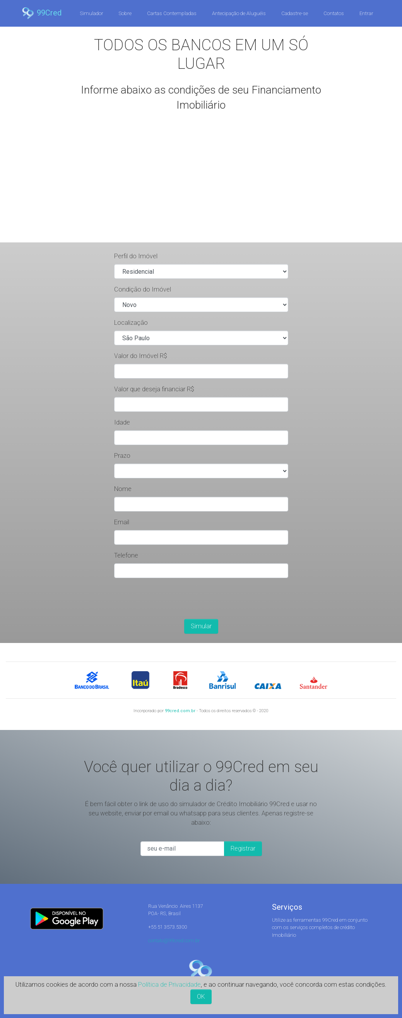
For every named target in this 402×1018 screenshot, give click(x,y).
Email (121, 522)
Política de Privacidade (169, 984)
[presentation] (173, 599)
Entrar (366, 13)
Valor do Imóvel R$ (140, 356)
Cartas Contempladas (172, 13)
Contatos (333, 13)
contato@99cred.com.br (174, 940)
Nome (123, 489)
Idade (122, 422)
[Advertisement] (201, 184)
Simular (201, 626)
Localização (131, 322)
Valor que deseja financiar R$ (154, 389)
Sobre (125, 13)
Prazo (122, 455)
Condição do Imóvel (142, 289)
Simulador (91, 13)
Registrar (243, 848)
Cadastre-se (294, 13)
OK (201, 996)
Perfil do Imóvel (135, 256)
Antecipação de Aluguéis (239, 13)
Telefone (126, 555)
